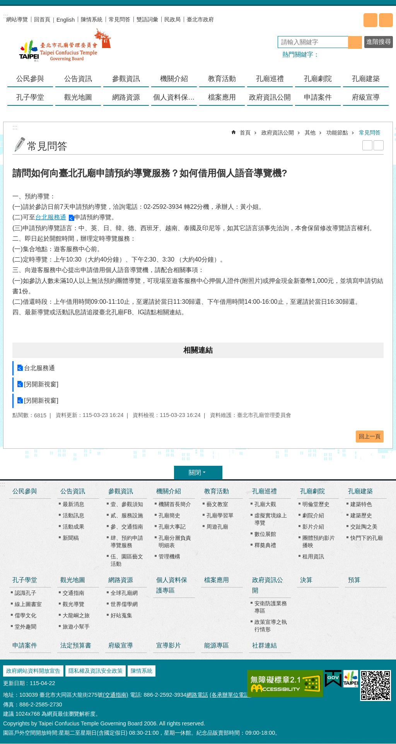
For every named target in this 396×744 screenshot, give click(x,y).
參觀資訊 (120, 491)
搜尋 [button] (355, 42)
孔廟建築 (360, 491)
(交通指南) (115, 695)
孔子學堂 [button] (30, 97)
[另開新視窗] (41, 384)
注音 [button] (379, 145)
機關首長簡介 (175, 504)
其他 (310, 132)
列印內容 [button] (367, 145)
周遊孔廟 (217, 527)
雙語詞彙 (147, 19)
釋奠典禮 (265, 545)
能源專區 (216, 645)
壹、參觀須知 (127, 504)
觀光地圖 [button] (78, 97)
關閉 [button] (195, 472)
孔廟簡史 (169, 515)
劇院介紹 (313, 515)
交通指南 (73, 593)
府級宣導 (366, 97)
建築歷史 (361, 515)
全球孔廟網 (124, 593)
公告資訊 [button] (78, 79)
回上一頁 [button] (370, 436)
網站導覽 (17, 19)
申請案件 (318, 97)
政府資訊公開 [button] (270, 97)
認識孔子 (25, 593)
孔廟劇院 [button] (318, 79)
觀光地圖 (72, 580)
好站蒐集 (121, 615)
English (65, 20)
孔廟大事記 (172, 527)
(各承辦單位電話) (230, 695)
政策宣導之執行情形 (270, 625)
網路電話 (197, 695)
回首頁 (42, 19)
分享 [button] (370, 20)
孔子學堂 (24, 580)
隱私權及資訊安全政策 (95, 671)
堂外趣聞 (25, 626)
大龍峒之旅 (76, 615)
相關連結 (198, 350)
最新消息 (73, 504)
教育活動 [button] (222, 79)
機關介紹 (168, 491)
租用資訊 (313, 556)
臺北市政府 (200, 19)
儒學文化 (25, 615)
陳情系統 (91, 19)
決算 (306, 580)
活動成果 (73, 527)
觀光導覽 (73, 604)
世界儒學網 (124, 604)
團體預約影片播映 (318, 541)
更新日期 (14, 683)
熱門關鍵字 (297, 54)
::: (2, 484)
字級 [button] (386, 20)
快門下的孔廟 (366, 538)
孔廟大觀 (265, 504)
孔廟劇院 (312, 491)
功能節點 (337, 132)
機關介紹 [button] (174, 79)
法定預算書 (75, 645)
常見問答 (119, 19)
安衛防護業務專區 (270, 607)
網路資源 (120, 580)
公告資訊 (72, 491)
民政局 (172, 19)
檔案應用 (222, 97)
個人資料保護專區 (175, 97)
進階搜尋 (378, 41)
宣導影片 (168, 645)
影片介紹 (313, 527)
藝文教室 (217, 504)
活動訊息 (73, 515)
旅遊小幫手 (76, 626)
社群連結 (264, 645)
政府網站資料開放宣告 (33, 671)
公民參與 (30, 79)
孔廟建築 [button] (366, 79)
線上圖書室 (28, 604)
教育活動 (216, 491)
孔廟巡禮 (264, 491)
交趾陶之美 (363, 527)
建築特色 (361, 504)
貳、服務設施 (127, 515)
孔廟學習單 (220, 515)
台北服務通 (50, 217)
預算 (354, 580)
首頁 (245, 132)
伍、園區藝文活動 (127, 560)
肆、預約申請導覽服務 (127, 541)
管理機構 (169, 556)
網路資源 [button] (126, 97)
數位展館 (265, 534)
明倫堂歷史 (315, 504)
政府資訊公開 (277, 132)
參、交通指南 (127, 527)
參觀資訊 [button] (126, 79)
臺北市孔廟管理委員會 (65, 50)
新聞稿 (71, 538)
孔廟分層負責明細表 (175, 541)
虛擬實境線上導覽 (270, 519)
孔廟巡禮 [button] (270, 79)
